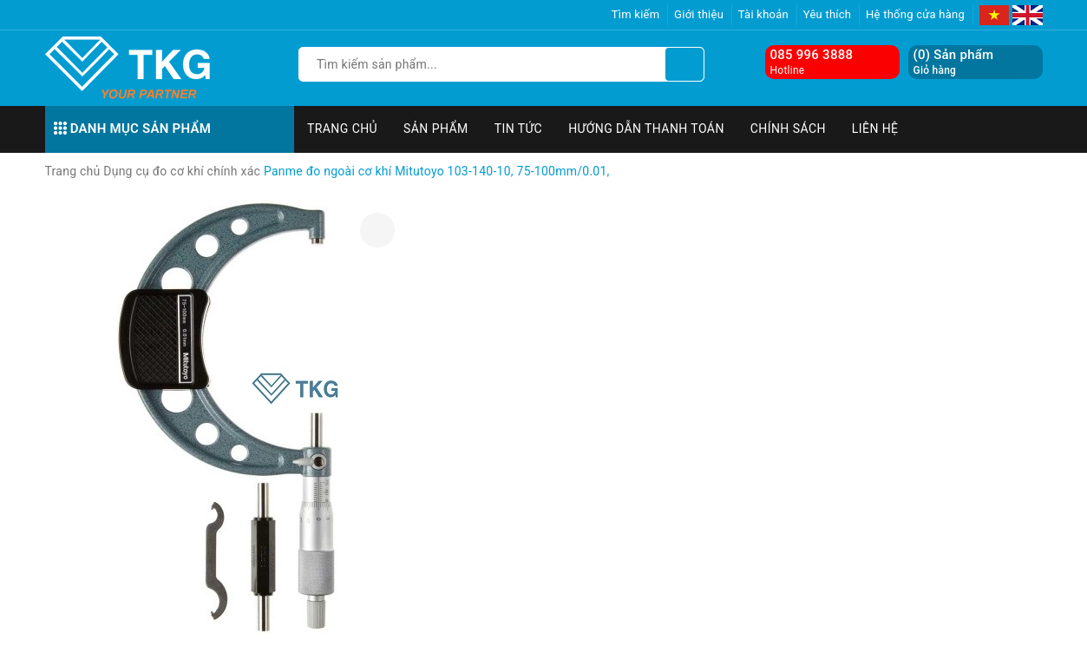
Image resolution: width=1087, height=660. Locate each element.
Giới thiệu (699, 14)
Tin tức (518, 128)
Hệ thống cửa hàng (915, 14)
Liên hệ (875, 128)
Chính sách (788, 128)
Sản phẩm (435, 128)
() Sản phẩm (953, 62)
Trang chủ (342, 128)
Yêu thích (827, 14)
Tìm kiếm (636, 14)
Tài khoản (763, 14)
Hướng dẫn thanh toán (646, 128)
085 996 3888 (812, 55)
